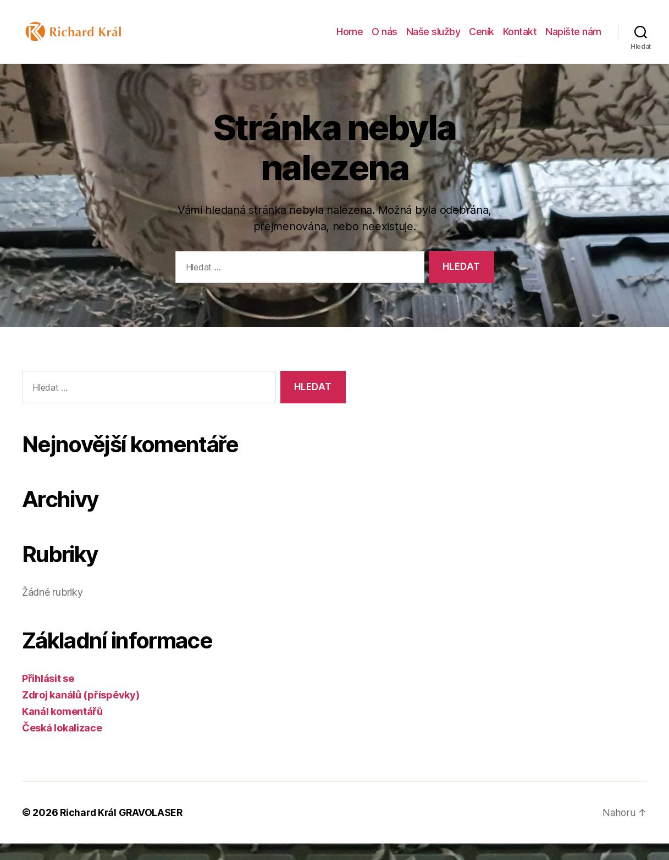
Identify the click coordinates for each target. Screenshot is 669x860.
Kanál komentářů (62, 728)
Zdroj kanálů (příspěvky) (81, 711)
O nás (384, 40)
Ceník (481, 40)
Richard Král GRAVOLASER (123, 829)
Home (349, 40)
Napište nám (573, 40)
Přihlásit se (48, 695)
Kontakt (520, 40)
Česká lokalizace (62, 744)
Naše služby (433, 40)
